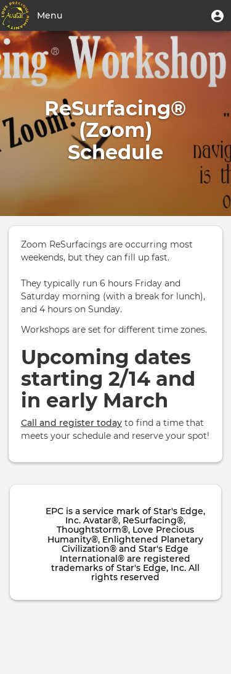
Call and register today (71, 422)
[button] (217, 15)
